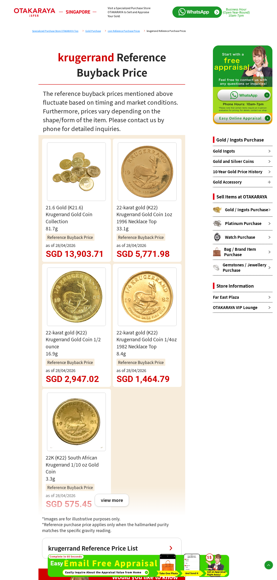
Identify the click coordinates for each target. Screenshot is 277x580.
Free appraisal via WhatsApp (111, 399)
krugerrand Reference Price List (93, 263)
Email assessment (112, 423)
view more (112, 215)
